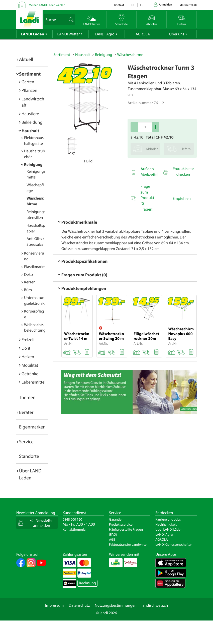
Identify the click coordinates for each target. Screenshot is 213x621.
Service (26, 442)
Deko (28, 274)
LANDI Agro (104, 34)
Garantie (115, 519)
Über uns (176, 34)
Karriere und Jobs (168, 519)
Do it (26, 348)
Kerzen (30, 282)
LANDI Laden (32, 34)
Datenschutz (79, 605)
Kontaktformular (75, 529)
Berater (26, 412)
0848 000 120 (72, 519)
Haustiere (30, 113)
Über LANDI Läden (168, 529)
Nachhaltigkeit (166, 524)
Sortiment (30, 74)
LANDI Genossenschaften (173, 544)
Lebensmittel (34, 382)
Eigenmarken (32, 427)
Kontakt (119, 5)
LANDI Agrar (164, 534)
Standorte (29, 456)
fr (141, 5)
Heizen (28, 356)
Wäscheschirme (130, 54)
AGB (112, 539)
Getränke (30, 374)
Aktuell (26, 59)
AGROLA (143, 34)
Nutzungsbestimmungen (116, 605)
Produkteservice (121, 524)
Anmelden (165, 5)
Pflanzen (29, 90)
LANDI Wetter (68, 34)
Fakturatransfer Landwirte (128, 544)
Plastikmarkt (34, 266)
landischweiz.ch (155, 605)
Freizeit (28, 339)
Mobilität (30, 365)
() (188, 5)
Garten (28, 82)
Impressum (54, 605)
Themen (27, 397)
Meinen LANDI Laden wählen (47, 5)
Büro (28, 289)
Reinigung (33, 164)
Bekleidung (32, 122)
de (133, 5)
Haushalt (30, 131)
